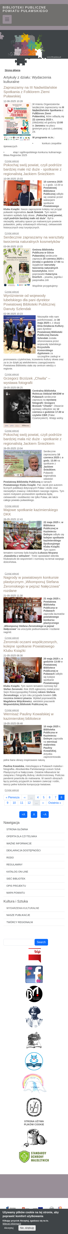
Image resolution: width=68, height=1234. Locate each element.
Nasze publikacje (18, 915)
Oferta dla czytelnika (21, 836)
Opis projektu (16, 885)
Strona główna (12, 70)
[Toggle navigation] (7, 19)
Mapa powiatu (15, 892)
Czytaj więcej (12, 161)
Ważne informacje (19, 843)
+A (23, 814)
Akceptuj (9, 1230)
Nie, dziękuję (27, 1230)
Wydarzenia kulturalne (22, 908)
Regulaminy (14, 864)
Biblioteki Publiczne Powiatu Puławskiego (25, 9)
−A (44, 814)
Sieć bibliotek (15, 878)
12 (30, 802)
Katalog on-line (17, 871)
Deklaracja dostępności (23, 850)
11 (23, 802)
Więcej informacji (12, 1226)
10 (15, 802)
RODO (10, 857)
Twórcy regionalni (19, 922)
